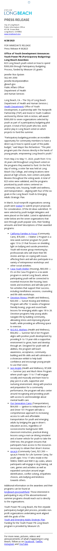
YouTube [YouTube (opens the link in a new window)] (23, 544)
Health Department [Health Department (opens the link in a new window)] (13, 106)
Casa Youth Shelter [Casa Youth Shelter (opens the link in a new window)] (19, 268)
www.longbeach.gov (12, 34)
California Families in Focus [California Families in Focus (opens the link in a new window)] (23, 233)
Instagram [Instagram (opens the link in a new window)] (9, 544)
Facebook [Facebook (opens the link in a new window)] (29, 541)
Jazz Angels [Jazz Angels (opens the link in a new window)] (15, 368)
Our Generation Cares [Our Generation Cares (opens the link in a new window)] (21, 403)
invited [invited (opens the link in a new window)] (19, 205)
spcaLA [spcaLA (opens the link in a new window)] (13, 451)
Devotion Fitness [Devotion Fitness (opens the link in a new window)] (18, 297)
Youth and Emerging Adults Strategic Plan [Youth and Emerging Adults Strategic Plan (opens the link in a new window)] (24, 519)
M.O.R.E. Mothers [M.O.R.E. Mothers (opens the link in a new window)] (18, 329)
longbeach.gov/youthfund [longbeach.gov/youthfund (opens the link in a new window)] (16, 491)
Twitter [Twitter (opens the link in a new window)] (38, 541)
